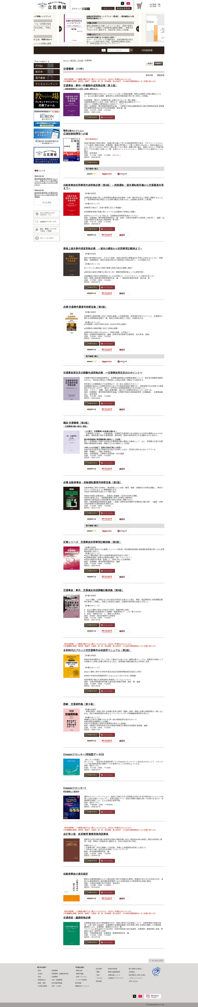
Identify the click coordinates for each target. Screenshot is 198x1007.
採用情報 (99, 981)
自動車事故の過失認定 (75, 873)
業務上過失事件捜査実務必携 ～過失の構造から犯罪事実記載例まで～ (102, 248)
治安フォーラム (81, 977)
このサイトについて (135, 978)
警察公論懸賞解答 (114, 972)
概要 (98, 972)
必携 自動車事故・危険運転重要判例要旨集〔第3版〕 (92, 482)
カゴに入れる (107, 117)
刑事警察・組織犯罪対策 (60, 974)
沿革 (98, 975)
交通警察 (55, 977)
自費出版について (114, 975)
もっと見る (46, 202)
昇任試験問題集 (57, 983)
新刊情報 (78, 983)
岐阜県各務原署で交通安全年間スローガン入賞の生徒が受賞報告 (46, 195)
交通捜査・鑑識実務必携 (76, 917)
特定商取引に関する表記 (137, 975)
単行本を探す (41, 967)
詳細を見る (91, 117)
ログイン (108, 8)
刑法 (39, 977)
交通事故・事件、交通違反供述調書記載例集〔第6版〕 (93, 590)
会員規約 (132, 972)
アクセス (100, 978)
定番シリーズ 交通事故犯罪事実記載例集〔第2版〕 (92, 542)
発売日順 (149, 75)
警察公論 (79, 970)
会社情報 (99, 969)
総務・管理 (42, 983)
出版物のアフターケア (115, 978)
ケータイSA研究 (81, 980)
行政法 (40, 974)
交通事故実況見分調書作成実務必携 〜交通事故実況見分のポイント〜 (102, 372)
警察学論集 (80, 974)
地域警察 (55, 970)
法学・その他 (56, 986)
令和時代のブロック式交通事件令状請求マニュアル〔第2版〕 (97, 650)
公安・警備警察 (57, 980)
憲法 (39, 970)
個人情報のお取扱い (135, 969)
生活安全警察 (42, 986)
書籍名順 (160, 75)
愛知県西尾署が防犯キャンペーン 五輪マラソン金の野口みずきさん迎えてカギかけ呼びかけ (46, 182)
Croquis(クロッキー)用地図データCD (83, 754)
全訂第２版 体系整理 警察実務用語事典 (85, 834)
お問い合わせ (133, 981)
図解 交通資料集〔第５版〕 (79, 704)
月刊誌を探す (79, 967)
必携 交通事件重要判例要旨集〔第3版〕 (85, 306)
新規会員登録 (123, 8)
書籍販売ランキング (82, 986)
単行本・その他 (76, 60)
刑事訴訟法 (42, 980)
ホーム (66, 60)
